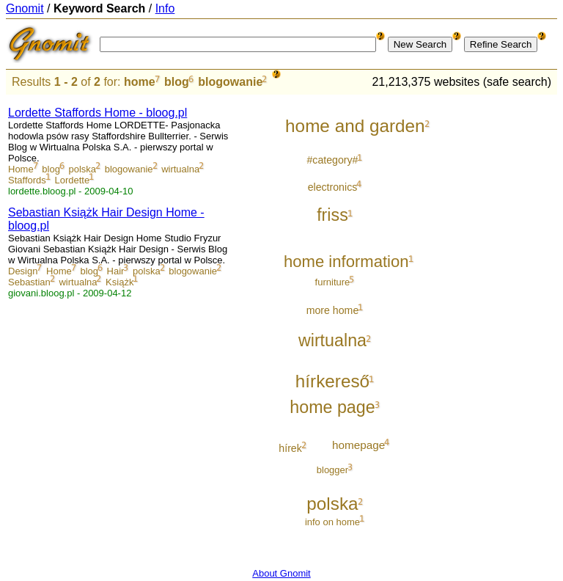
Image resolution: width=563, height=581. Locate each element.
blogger (332, 469)
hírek (290, 448)
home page (332, 407)
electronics (333, 187)
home (139, 82)
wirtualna (180, 169)
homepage (358, 445)
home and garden (354, 126)
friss (332, 214)
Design (22, 271)
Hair (116, 271)
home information (346, 261)
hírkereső (332, 381)
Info (165, 8)
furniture (332, 282)
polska (83, 169)
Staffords (27, 180)
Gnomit (25, 8)
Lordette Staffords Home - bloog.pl (97, 112)
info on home (332, 521)
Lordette (71, 180)
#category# (332, 160)
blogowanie (230, 82)
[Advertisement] (496, 317)
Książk (119, 282)
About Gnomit (281, 573)
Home (21, 169)
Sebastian (29, 282)
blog (176, 82)
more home (332, 310)
